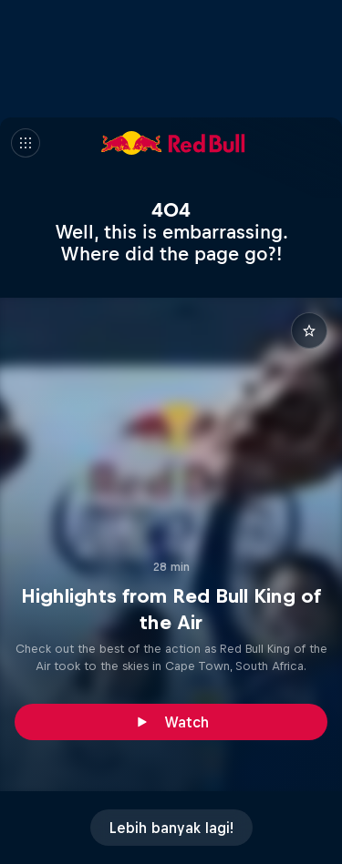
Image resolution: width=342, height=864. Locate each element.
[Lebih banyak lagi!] (171, 827)
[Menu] (25, 143)
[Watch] (171, 722)
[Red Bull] (173, 142)
